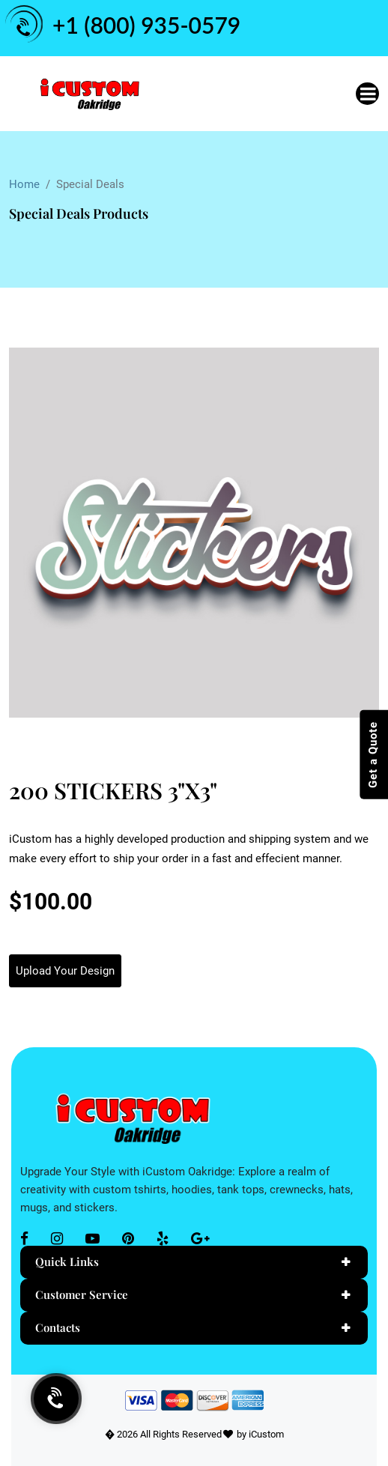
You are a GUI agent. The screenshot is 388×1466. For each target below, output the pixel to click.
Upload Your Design (65, 971)
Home (24, 184)
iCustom (266, 1434)
